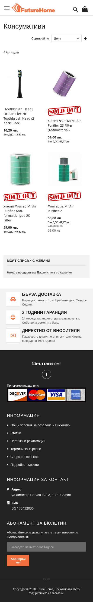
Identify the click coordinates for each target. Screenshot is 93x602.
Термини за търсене (25, 449)
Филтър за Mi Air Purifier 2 (61, 208)
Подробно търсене (24, 464)
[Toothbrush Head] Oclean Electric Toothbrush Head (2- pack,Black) (19, 116)
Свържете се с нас (24, 456)
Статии (15, 433)
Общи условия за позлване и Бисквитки (40, 425)
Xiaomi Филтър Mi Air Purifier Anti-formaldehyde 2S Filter (20, 213)
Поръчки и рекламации (27, 441)
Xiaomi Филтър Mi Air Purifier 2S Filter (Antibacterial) (64, 125)
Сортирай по (40, 38)
